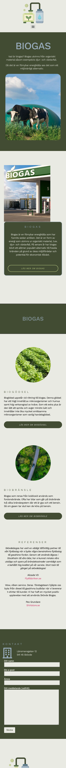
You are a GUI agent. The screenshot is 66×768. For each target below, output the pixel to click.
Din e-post (32, 672)
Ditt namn (32, 663)
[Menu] (33, 27)
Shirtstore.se (33, 605)
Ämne (32, 681)
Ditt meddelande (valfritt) (31, 706)
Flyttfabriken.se (33, 578)
